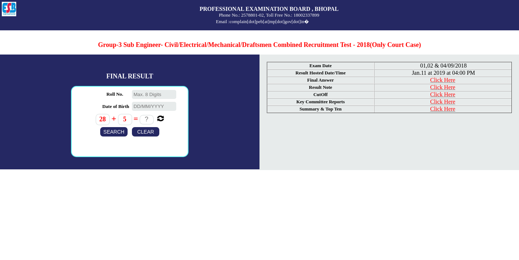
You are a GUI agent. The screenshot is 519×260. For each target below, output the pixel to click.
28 (102, 119)
